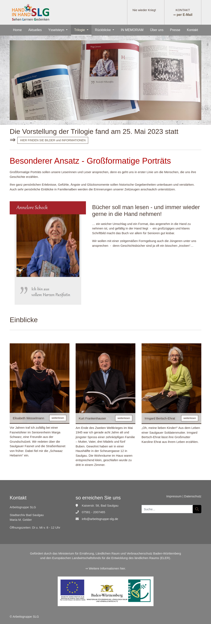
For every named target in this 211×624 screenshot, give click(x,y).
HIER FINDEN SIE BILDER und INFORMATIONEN (53, 140)
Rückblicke (103, 30)
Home (17, 30)
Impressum (174, 496)
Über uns (156, 30)
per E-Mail (184, 14)
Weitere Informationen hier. (107, 568)
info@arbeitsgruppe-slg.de (100, 519)
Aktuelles (35, 30)
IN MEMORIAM (132, 30)
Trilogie (80, 30)
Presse (175, 30)
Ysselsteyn (56, 30)
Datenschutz (192, 496)
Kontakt (192, 30)
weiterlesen (58, 418)
